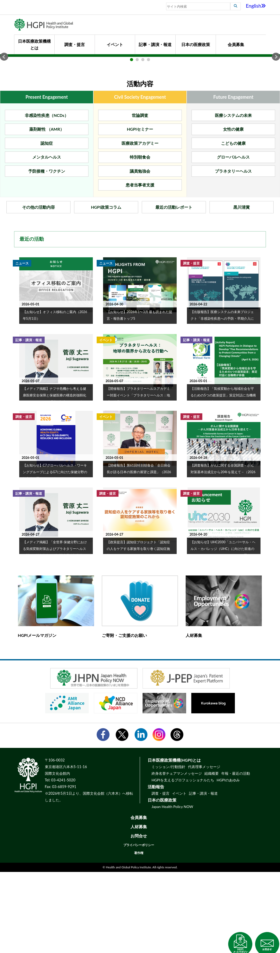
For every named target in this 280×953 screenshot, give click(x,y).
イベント (115, 44)
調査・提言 (74, 44)
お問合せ (139, 916)
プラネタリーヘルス (233, 252)
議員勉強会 (140, 252)
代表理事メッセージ (204, 848)
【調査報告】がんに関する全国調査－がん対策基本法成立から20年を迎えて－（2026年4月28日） (223, 553)
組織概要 (211, 854)
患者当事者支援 (140, 265)
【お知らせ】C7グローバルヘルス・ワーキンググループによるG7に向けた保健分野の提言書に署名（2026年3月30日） (55, 553)
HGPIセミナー (140, 210)
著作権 (138, 934)
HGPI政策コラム (106, 288)
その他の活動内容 (38, 288)
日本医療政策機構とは (34, 44)
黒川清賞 (241, 288)
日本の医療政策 (195, 44)
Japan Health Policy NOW (172, 887)
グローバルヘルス (233, 238)
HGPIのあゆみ (228, 861)
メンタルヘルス (46, 238)
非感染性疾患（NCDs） (46, 196)
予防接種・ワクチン (46, 252)
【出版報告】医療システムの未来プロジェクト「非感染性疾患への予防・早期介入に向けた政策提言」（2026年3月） (222, 399)
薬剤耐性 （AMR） (46, 210)
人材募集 (139, 907)
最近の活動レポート (173, 288)
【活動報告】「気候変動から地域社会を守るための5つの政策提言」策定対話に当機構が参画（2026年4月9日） (223, 476)
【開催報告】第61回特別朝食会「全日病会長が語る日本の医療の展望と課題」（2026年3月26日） (139, 553)
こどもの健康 (233, 224)
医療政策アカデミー (140, 224)
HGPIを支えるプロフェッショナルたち (183, 861)
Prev (4, 97)
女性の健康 (233, 210)
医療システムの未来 (233, 196)
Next (276, 97)
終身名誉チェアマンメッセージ (177, 854)
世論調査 (140, 196)
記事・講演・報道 (155, 44)
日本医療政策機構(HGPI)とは (174, 841)
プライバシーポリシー (138, 926)
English (256, 6)
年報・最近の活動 (235, 854)
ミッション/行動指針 (168, 848)
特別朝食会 (140, 238)
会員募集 (236, 44)
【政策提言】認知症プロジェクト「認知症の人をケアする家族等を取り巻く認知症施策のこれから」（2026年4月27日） (138, 629)
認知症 (47, 224)
